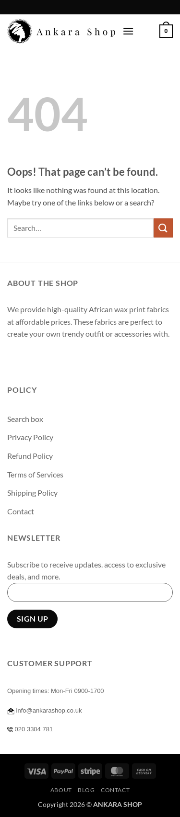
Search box (25, 418)
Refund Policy (30, 455)
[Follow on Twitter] (51, 358)
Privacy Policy (30, 437)
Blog (86, 790)
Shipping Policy (32, 492)
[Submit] (163, 227)
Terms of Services (35, 474)
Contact (20, 511)
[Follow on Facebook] (16, 358)
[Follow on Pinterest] (85, 358)
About (61, 790)
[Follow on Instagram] (33, 358)
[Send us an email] (68, 358)
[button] (128, 31)
